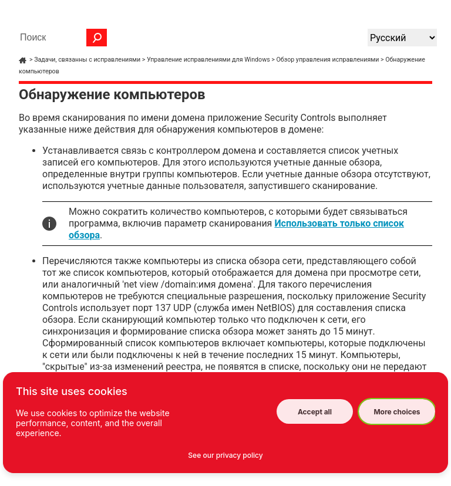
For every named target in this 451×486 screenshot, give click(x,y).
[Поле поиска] (60, 37)
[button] (96, 37)
